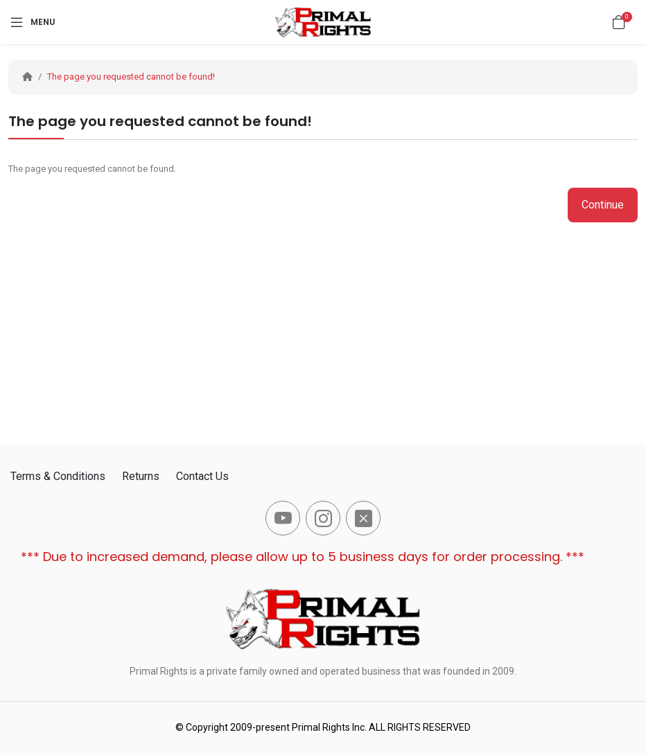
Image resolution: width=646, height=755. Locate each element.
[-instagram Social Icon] (323, 518)
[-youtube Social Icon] (282, 518)
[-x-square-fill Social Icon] (363, 518)
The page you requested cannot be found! (131, 76)
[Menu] (31, 22)
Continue (603, 204)
